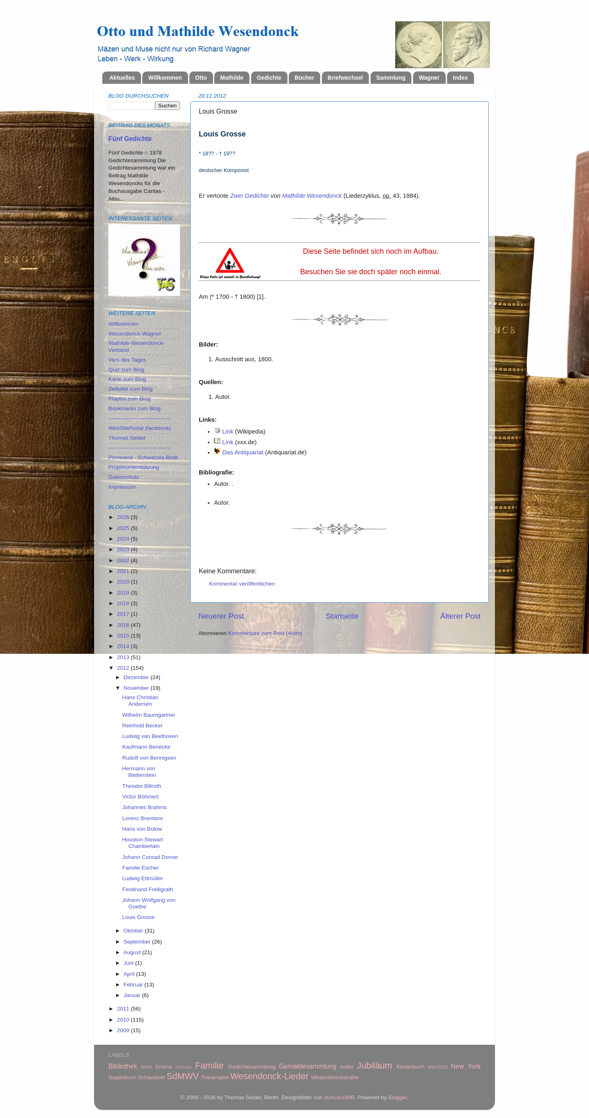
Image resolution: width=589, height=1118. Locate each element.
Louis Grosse (138, 917)
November (137, 688)
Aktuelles (122, 77)
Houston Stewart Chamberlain (142, 842)
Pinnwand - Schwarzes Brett (143, 457)
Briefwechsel (345, 77)
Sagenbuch (122, 1077)
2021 (124, 571)
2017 (124, 614)
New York (466, 1066)
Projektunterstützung (133, 467)
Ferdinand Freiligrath (147, 889)
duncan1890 (339, 1097)
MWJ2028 (438, 1066)
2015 (124, 636)
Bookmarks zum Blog (134, 408)
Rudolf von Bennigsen (149, 758)
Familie (209, 1065)
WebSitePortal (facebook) (139, 428)
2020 (124, 582)
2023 (124, 549)
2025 (124, 528)
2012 (124, 668)
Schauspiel (151, 1077)
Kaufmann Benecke (146, 747)
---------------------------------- (139, 418)
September (138, 942)
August (133, 952)
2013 (124, 657)
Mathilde (231, 77)
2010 (124, 1020)
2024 (124, 539)
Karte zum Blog (127, 379)
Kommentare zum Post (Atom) (265, 633)
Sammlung (391, 77)
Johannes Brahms (144, 807)
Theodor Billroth (141, 786)
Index (460, 77)
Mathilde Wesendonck (312, 195)
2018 (124, 603)
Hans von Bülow (142, 829)
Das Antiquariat (242, 452)
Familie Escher (140, 868)
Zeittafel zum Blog (130, 389)
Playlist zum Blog (129, 399)
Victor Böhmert (140, 797)
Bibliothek (122, 1066)
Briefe (146, 1066)
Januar (133, 995)
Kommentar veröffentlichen (242, 584)
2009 (124, 1030)
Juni (129, 963)
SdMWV (182, 1076)
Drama (163, 1067)
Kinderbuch (410, 1067)
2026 (124, 517)
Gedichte (269, 77)
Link (227, 431)
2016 (124, 625)
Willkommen (165, 77)
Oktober (134, 931)
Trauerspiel (215, 1077)
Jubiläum (374, 1065)
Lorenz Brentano (142, 818)
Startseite (342, 616)
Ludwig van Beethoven (150, 736)
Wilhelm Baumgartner (148, 715)
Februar (134, 985)
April (130, 974)
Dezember (137, 677)
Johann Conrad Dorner (150, 857)
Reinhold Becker (142, 725)
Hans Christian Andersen (140, 700)
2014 (124, 646)
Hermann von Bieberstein (139, 771)
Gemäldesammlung (307, 1066)
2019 (124, 593)
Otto (201, 77)
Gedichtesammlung (251, 1067)
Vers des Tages (127, 360)
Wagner (429, 77)
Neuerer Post (221, 616)
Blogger (397, 1097)
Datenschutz (123, 477)
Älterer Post (460, 616)
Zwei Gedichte (249, 195)
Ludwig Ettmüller (142, 878)
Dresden (183, 1066)
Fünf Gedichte (130, 138)
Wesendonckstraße (335, 1077)
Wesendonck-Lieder (269, 1076)
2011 (124, 1009)
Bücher (304, 77)
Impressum (122, 487)
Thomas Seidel (126, 438)
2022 (124, 560)
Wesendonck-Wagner (134, 334)
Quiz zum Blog (126, 370)
